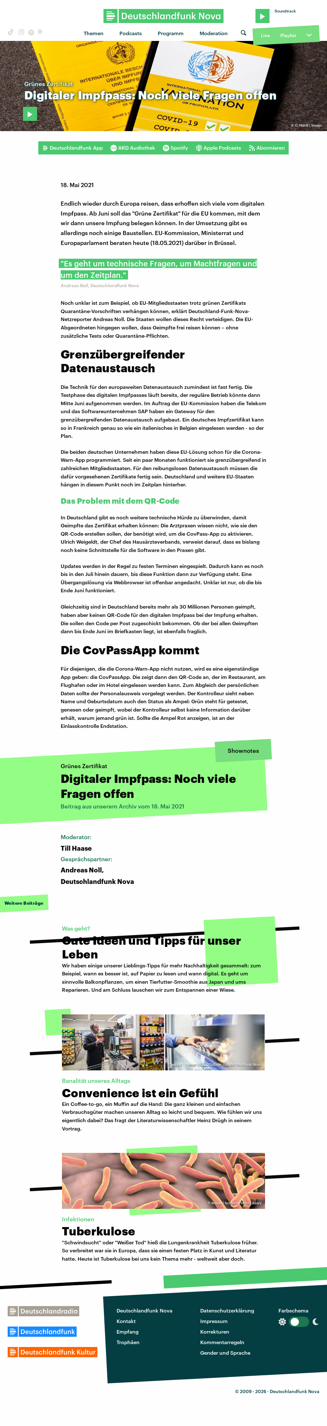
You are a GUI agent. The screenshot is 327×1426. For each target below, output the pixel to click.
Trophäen (128, 1342)
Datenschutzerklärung (227, 1310)
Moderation (214, 33)
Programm (171, 33)
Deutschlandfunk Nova (144, 1310)
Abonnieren (267, 148)
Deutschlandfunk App (72, 148)
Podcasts (130, 33)
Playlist (288, 35)
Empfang (128, 1331)
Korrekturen (214, 1331)
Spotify (175, 148)
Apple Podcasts (218, 148)
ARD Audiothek (132, 148)
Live (265, 35)
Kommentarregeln (222, 1342)
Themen (93, 33)
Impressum (214, 1321)
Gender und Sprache (225, 1353)
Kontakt (126, 1321)
